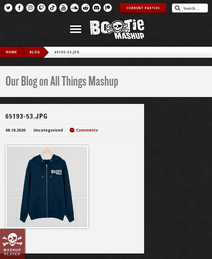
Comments (87, 130)
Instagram (30, 8)
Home (11, 52)
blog (35, 52)
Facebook (19, 8)
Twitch (41, 8)
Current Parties (143, 8)
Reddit (85, 8)
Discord (96, 8)
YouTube (63, 8)
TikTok (52, 8)
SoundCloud (74, 8)
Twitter (8, 8)
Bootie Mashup (117, 29)
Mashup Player (12, 252)
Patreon (108, 8)
